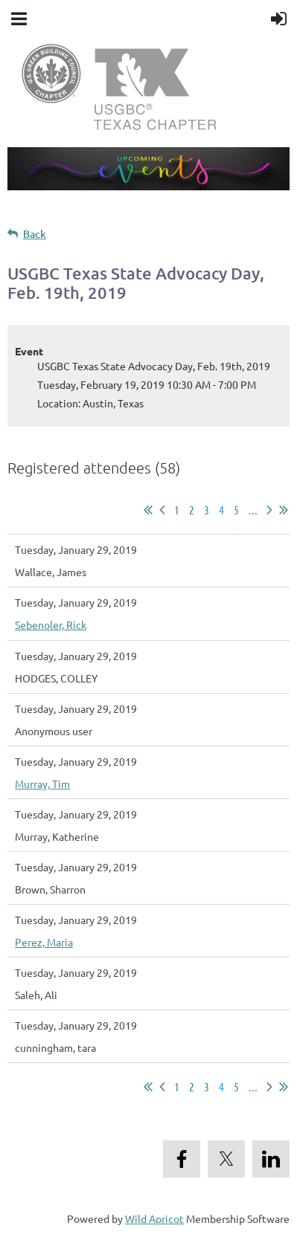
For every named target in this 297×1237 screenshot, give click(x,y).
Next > (269, 510)
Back (34, 234)
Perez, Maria (44, 942)
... (253, 510)
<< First (148, 510)
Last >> (283, 510)
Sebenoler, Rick (50, 624)
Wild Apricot (154, 1218)
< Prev (162, 510)
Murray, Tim (42, 783)
